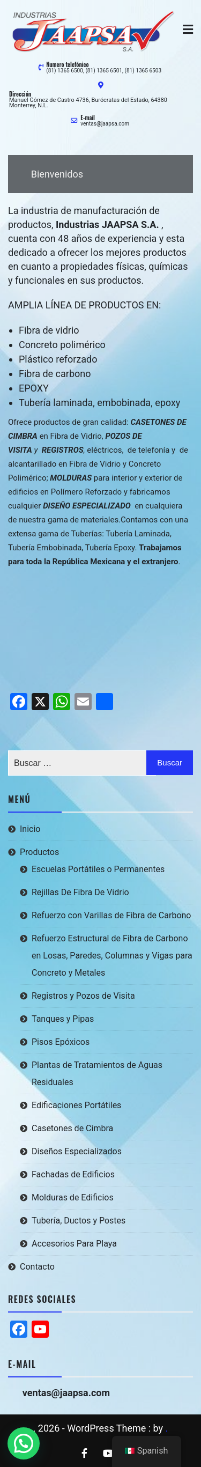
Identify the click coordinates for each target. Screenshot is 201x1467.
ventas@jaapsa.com (104, 124)
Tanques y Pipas (63, 1019)
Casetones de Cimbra (72, 1128)
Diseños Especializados (77, 1151)
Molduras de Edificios (73, 1197)
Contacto (37, 1267)
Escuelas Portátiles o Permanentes (98, 869)
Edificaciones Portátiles (76, 1105)
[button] (24, 1443)
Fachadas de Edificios (73, 1174)
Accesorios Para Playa (74, 1244)
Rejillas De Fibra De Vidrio (80, 892)
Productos (39, 852)
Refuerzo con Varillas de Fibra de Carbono (111, 915)
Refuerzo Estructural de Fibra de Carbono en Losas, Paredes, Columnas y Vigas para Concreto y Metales (112, 955)
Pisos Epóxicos (61, 1042)
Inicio (30, 829)
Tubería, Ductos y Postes (78, 1220)
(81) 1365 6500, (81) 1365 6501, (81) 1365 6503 (103, 70)
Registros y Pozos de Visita (83, 996)
